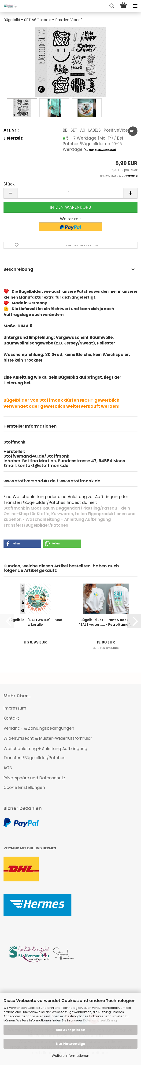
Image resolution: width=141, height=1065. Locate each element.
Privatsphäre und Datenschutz (34, 778)
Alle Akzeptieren (70, 1030)
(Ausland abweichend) (100, 150)
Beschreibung (18, 269)
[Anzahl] (70, 193)
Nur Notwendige (70, 1043)
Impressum (15, 708)
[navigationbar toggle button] (135, 6)
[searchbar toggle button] (112, 6)
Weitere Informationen (70, 1055)
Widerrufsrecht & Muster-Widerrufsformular (48, 738)
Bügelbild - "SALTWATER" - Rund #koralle (35, 622)
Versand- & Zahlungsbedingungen (39, 728)
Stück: (9, 184)
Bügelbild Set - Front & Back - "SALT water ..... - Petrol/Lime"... (106, 622)
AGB (8, 768)
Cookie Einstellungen (24, 787)
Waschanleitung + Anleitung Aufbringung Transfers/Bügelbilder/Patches (45, 753)
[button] (11, 193)
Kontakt (11, 718)
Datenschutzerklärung (100, 1020)
